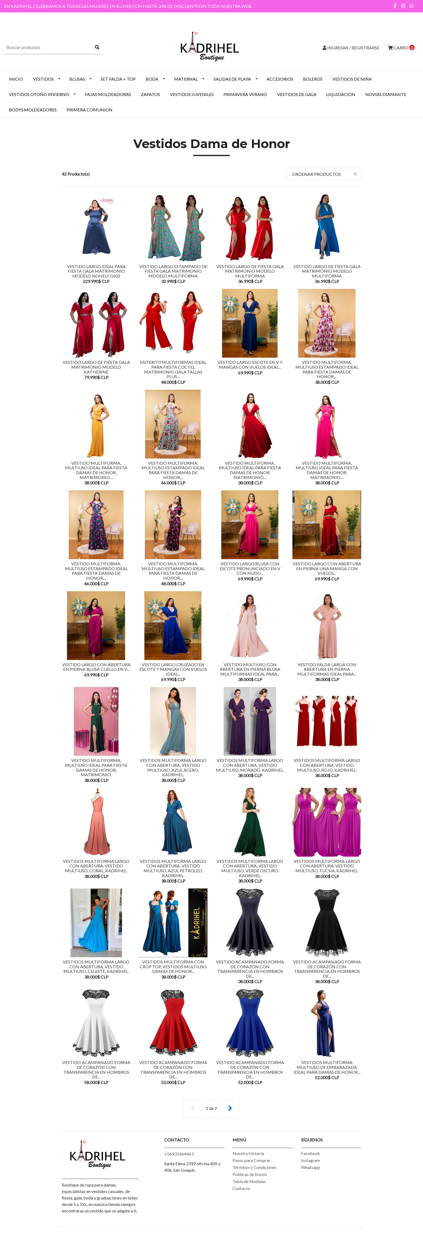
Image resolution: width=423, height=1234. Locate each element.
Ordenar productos (316, 174)
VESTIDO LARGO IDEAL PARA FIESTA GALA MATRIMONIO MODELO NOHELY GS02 (96, 271)
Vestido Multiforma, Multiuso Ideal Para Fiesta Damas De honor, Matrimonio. (96, 767)
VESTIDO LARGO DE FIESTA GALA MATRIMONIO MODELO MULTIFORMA (250, 271)
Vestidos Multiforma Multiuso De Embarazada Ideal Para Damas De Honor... (327, 1067)
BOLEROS (312, 78)
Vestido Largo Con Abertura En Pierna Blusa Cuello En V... (96, 667)
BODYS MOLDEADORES (33, 109)
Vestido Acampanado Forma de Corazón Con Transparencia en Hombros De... (250, 969)
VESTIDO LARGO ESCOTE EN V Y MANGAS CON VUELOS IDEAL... (249, 365)
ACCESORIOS (280, 78)
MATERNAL (186, 78)
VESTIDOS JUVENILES (192, 94)
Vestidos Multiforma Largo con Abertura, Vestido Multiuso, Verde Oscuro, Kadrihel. (250, 868)
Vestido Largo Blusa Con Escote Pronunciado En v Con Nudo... (250, 568)
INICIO (16, 78)
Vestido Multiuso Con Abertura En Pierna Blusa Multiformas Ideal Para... (250, 669)
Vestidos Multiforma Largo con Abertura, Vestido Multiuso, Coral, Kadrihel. (96, 866)
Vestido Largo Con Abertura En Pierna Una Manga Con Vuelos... (327, 568)
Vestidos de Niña (352, 78)
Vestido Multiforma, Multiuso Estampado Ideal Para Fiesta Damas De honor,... (327, 369)
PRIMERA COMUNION (89, 109)
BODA (152, 78)
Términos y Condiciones (255, 1167)
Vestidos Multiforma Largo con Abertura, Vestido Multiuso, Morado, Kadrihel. (250, 765)
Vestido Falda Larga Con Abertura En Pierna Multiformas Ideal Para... (326, 669)
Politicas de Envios (250, 1174)
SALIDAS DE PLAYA (232, 78)
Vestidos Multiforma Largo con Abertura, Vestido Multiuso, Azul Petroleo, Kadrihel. (173, 868)
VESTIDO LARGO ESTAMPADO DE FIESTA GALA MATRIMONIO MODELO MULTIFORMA (173, 271)
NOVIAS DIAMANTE (385, 94)
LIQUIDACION (340, 94)
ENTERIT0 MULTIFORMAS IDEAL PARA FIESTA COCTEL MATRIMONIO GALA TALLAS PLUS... (173, 369)
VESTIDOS (43, 78)
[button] (323, 174)
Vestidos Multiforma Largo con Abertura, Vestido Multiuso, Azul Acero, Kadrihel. (173, 767)
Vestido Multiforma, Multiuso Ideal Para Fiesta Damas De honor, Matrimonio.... (96, 470)
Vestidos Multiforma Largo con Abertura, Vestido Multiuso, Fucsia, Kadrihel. (327, 866)
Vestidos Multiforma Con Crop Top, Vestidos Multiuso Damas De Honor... (173, 966)
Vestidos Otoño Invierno (39, 94)
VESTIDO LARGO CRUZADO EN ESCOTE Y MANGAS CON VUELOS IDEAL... (173, 669)
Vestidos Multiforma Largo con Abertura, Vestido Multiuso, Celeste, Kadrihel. (96, 966)
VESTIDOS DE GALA (296, 94)
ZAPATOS (150, 94)
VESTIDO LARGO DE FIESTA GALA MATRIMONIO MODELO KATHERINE (96, 367)
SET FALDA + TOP (118, 78)
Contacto (241, 1188)
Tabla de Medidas (249, 1181)
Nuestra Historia (248, 1153)
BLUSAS (77, 78)
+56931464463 (179, 1153)
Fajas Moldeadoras (108, 94)
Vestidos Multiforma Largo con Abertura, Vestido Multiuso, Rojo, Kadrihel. (327, 765)
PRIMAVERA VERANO (245, 94)
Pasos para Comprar (251, 1160)
